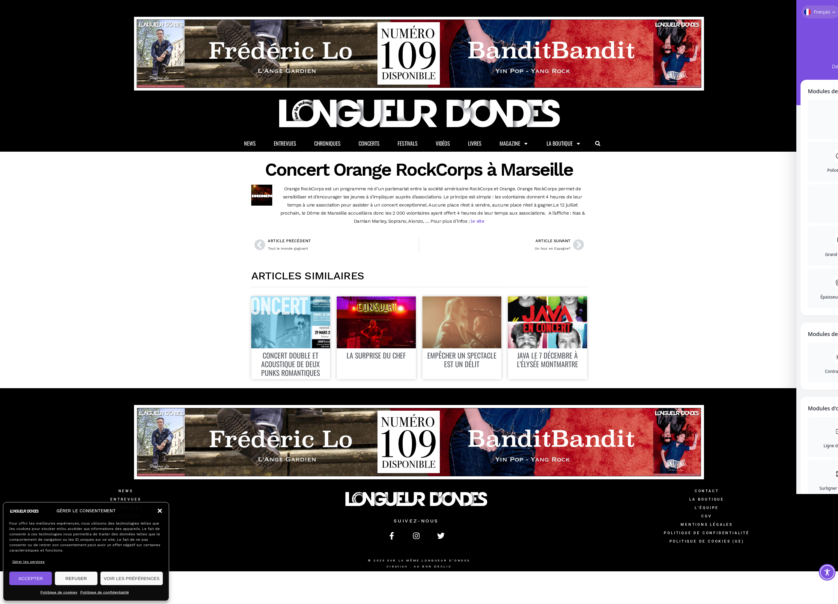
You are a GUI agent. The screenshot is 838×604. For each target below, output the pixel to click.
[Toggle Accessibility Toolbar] (827, 572)
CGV (706, 517)
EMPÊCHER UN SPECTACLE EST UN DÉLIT (462, 360)
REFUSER (76, 578)
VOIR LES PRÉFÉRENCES (132, 578)
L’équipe (707, 508)
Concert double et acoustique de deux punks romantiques (290, 364)
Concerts (369, 144)
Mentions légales (707, 525)
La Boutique (564, 144)
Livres (475, 144)
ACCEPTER (30, 578)
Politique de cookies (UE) (707, 542)
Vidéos (443, 144)
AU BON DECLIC (433, 567)
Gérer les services (28, 562)
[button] (160, 511)
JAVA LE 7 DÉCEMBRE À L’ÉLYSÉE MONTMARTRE (547, 360)
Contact (707, 491)
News (250, 144)
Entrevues (285, 144)
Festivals (408, 144)
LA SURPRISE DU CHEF (376, 355)
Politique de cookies (58, 592)
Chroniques (327, 144)
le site (477, 221)
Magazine (514, 144)
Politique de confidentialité (104, 592)
